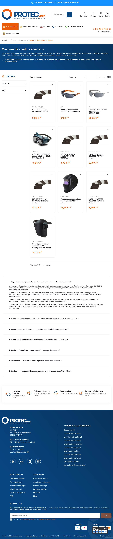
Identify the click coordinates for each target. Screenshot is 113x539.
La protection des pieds (72, 433)
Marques (36, 493)
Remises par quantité (17, 493)
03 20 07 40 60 (103, 29)
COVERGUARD (37, 107)
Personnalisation (16, 482)
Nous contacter (104, 31)
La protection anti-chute (72, 458)
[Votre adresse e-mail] (55, 515)
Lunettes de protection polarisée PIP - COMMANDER (98, 111)
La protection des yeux (72, 447)
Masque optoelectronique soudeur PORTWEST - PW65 (70, 201)
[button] (10, 26)
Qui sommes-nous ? (40, 479)
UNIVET (35, 152)
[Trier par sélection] (76, 77)
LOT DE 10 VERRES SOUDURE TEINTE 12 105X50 (96, 201)
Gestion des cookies (80, 536)
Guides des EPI (69, 430)
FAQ (11, 496)
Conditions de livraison (41, 482)
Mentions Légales (32, 536)
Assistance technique (18, 486)
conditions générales (28, 519)
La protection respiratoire (73, 444)
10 (99, 77)
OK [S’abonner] (106, 516)
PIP (61, 107)
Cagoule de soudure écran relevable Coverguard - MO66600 (41, 246)
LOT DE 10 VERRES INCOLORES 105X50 (40, 110)
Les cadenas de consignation (74, 465)
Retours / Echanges (40, 486)
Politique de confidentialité (50, 536)
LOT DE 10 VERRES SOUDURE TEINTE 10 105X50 (40, 201)
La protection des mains (72, 440)
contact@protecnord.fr (19, 452)
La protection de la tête (72, 454)
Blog (35, 496)
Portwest (64, 197)
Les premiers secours (72, 461)
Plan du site (66, 536)
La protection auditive (72, 451)
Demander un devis (17, 479)
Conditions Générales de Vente (12, 536)
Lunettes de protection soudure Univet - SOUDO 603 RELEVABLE (42, 156)
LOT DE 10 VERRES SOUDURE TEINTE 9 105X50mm (68, 156)
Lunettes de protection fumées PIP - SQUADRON (70, 110)
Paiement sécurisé (40, 489)
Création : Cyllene (105, 536)
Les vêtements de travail (73, 437)
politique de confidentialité (46, 519)
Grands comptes (16, 489)
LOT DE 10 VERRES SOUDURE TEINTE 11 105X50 (96, 156)
